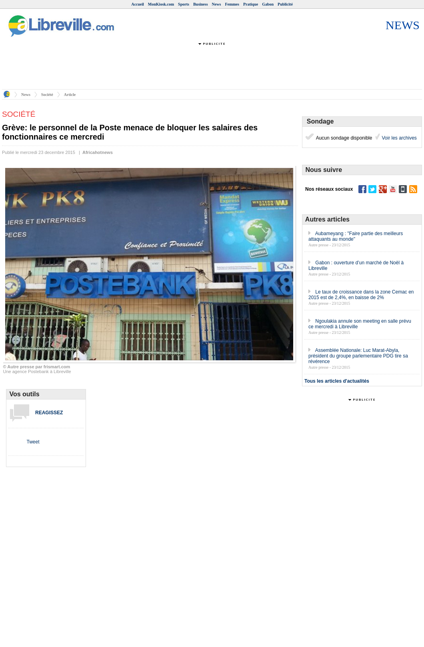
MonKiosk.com (161, 4)
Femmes (232, 4)
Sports (183, 4)
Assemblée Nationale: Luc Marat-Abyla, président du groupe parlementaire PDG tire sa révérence (358, 355)
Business (200, 4)
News (216, 4)
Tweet (32, 442)
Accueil (137, 4)
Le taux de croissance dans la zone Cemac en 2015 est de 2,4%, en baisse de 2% (361, 294)
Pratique (250, 4)
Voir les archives (398, 138)
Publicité (285, 4)
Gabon (268, 4)
